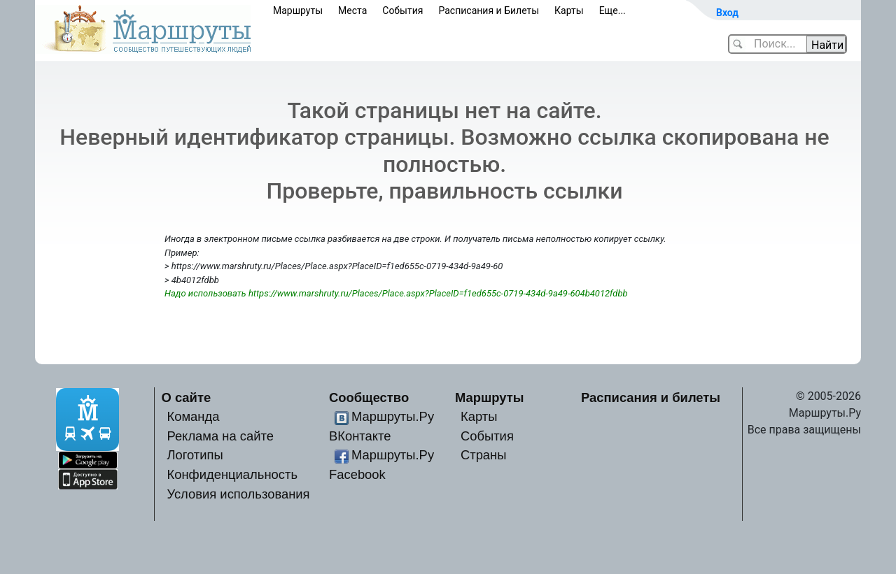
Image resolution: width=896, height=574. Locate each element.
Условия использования (238, 494)
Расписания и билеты (650, 397)
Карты (569, 10)
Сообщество (369, 397)
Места (352, 10)
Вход (727, 12)
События (402, 10)
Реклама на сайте (220, 436)
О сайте (186, 397)
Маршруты (298, 10)
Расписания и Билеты (488, 10)
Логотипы (195, 454)
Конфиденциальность (232, 474)
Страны (484, 454)
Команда (193, 416)
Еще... (612, 10)
